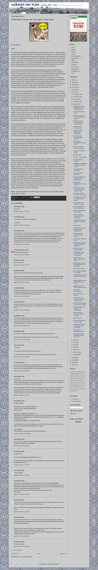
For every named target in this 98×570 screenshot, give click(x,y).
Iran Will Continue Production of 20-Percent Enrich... (78, 122)
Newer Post (15, 553)
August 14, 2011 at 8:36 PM (21, 536)
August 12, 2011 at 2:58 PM (21, 370)
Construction (75, 66)
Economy (74, 64)
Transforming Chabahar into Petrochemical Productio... (79, 244)
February (76, 352)
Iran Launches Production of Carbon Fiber (79, 143)
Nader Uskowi (76, 401)
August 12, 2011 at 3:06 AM (21, 211)
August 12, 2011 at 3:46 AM (21, 225)
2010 (73, 357)
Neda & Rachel (77, 318)
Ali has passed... (77, 154)
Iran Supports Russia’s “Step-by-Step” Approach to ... (79, 229)
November (76, 96)
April (74, 347)
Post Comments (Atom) (25, 556)
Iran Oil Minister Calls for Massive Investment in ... (80, 276)
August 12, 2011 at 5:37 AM (21, 282)
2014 (73, 84)
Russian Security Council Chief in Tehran (78, 235)
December (76, 94)
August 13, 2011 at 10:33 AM (22, 433)
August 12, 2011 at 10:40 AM (22, 325)
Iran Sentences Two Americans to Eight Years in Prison (78, 189)
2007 (73, 365)
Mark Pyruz (76, 399)
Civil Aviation (75, 58)
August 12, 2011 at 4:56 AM (21, 254)
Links (73, 73)
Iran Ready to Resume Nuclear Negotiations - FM (79, 221)
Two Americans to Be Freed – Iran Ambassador (79, 308)
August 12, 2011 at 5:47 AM (21, 296)
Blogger (56, 564)
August (75, 104)
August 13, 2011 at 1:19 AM (21, 395)
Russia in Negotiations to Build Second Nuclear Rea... (79, 178)
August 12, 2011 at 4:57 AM (21, 265)
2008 (73, 362)
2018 (73, 80)
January (75, 354)
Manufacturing (75, 71)
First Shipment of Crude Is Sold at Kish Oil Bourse (79, 199)
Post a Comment (17, 550)
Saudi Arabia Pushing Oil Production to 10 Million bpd (79, 264)
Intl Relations (75, 62)
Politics (73, 60)
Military (73, 49)
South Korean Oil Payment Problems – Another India (79, 299)
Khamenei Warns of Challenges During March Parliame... (78, 107)
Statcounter (73, 413)
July (74, 340)
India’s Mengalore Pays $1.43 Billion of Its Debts (79, 282)
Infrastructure (75, 69)
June (74, 342)
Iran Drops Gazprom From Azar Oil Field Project (79, 117)
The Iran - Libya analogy (80, 157)
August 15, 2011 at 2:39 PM (21, 546)
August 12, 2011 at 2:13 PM (21, 357)
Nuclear (74, 52)
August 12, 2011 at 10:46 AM (22, 339)
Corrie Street (76, 225)
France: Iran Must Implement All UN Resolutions (78, 216)
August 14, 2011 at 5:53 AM (21, 475)
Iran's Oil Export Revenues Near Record (78, 137)
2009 (73, 360)
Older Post (63, 553)
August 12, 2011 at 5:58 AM (21, 310)
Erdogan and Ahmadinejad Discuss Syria (79, 184)
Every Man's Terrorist (79, 268)
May (74, 344)
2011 (73, 92)
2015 (73, 82)
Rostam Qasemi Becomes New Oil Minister (78, 314)
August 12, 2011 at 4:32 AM (21, 244)
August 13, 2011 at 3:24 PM (21, 445)
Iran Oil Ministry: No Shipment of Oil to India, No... (78, 335)
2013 (73, 87)
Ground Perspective (21, 199)
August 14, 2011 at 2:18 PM (21, 511)
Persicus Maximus (19, 250)
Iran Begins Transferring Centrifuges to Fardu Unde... (79, 165)
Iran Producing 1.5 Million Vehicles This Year (79, 259)
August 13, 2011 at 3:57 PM (21, 465)
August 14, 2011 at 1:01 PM (21, 494)
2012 (73, 89)
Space (73, 54)
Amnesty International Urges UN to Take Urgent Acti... (79, 326)
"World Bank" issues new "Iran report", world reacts (78, 253)
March (75, 349)
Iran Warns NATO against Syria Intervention (78, 132)
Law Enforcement (76, 56)
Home (39, 553)
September (76, 101)
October (75, 99)
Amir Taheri (17, 345)
